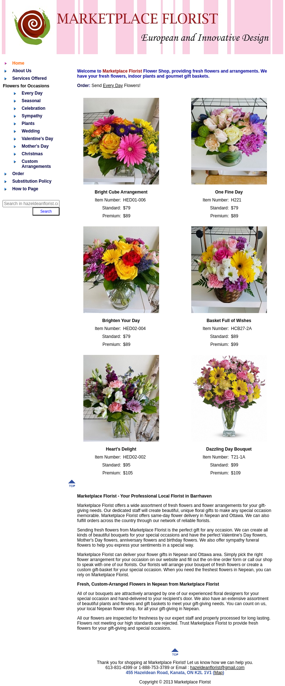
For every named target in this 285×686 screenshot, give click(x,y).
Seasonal (31, 100)
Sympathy (32, 115)
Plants (28, 123)
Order (18, 173)
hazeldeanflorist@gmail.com (217, 667)
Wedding (31, 131)
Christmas (32, 153)
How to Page (25, 188)
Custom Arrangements (36, 164)
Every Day (32, 93)
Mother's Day (35, 146)
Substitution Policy (32, 181)
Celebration (33, 108)
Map (218, 672)
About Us (21, 70)
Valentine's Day (37, 138)
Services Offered (29, 78)
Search (46, 211)
